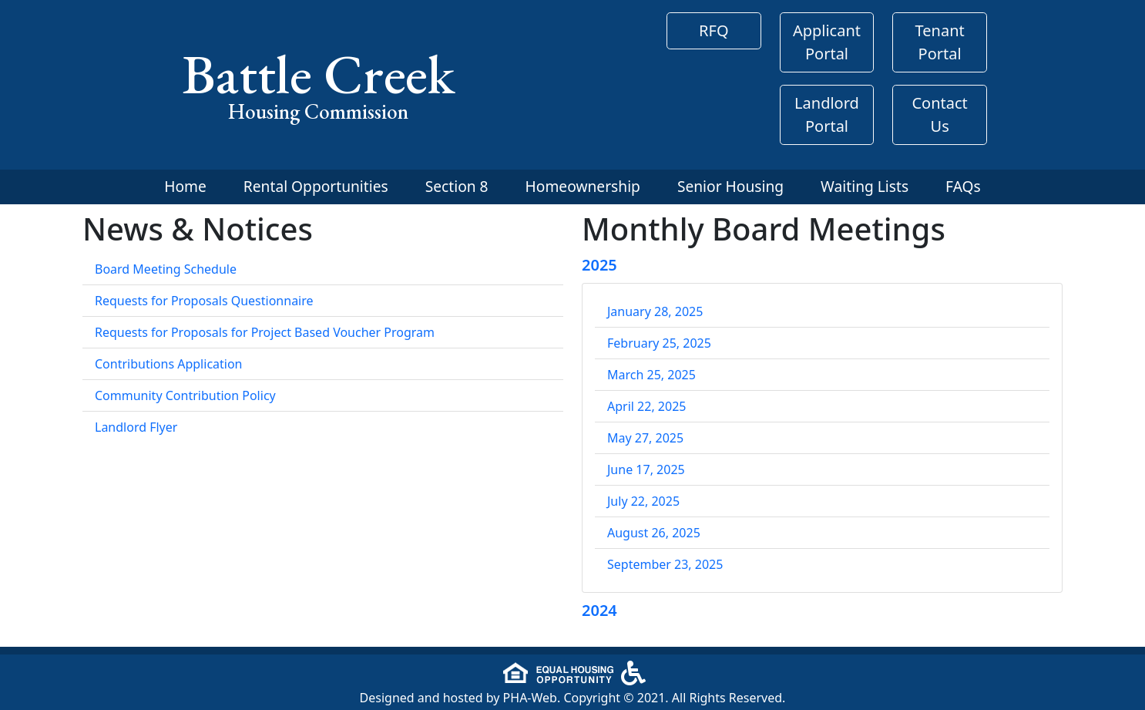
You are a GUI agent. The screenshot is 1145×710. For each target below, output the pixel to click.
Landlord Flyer (136, 427)
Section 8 (457, 186)
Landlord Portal (826, 114)
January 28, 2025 (655, 311)
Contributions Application (169, 363)
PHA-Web (530, 697)
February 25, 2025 (659, 343)
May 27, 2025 (645, 437)
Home (185, 186)
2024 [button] (599, 610)
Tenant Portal (940, 42)
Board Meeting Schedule (166, 269)
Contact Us (939, 114)
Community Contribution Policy (185, 395)
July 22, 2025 (643, 501)
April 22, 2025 (646, 406)
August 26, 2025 (653, 532)
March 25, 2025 (651, 374)
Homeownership (582, 186)
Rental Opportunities (315, 186)
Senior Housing (730, 186)
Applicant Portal (827, 42)
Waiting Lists (864, 186)
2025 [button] (599, 264)
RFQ (713, 30)
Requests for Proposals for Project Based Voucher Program (265, 332)
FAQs (963, 186)
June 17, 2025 (646, 469)
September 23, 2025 (665, 564)
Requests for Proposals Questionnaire (204, 300)
